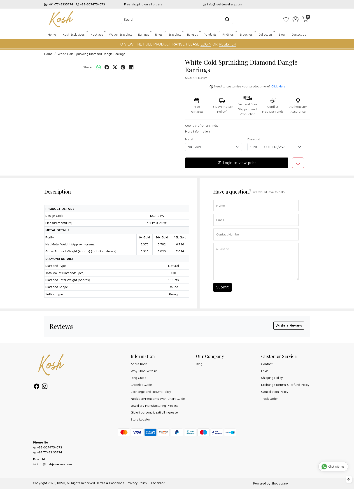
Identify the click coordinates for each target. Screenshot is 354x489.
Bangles (193, 34)
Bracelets (176, 34)
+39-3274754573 (92, 4)
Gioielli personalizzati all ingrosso (154, 412)
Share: (88, 67)
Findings (229, 34)
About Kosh (139, 364)
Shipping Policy (272, 377)
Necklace (98, 34)
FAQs (264, 371)
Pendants (211, 34)
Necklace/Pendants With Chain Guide (158, 398)
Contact (266, 364)
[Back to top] (349, 479)
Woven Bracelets (120, 34)
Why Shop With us (144, 371)
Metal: (189, 139)
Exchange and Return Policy (151, 391)
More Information (197, 131)
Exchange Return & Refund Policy (285, 384)
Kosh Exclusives (75, 34)
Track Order (269, 398)
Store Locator (140, 419)
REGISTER (227, 44)
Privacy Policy (137, 483)
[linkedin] (131, 67)
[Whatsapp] (99, 67)
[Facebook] (36, 387)
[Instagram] (44, 387)
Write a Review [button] (288, 325)
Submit (222, 287)
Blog (282, 34)
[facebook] (107, 67)
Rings (160, 34)
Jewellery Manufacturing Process (154, 405)
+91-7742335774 (60, 4)
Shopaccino (279, 483)
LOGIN (205, 44)
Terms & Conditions (110, 483)
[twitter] (115, 67)
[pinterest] (123, 67)
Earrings (144, 34)
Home (52, 34)
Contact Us (298, 34)
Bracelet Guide (141, 384)
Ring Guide (138, 377)
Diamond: (254, 139)
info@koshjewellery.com (224, 4)
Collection (266, 34)
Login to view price (236, 163)
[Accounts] (295, 19)
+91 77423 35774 (47, 452)
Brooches (247, 34)
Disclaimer (157, 483)
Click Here (278, 86)
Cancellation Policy (274, 391)
